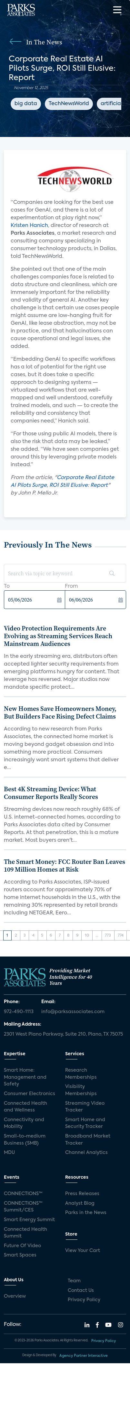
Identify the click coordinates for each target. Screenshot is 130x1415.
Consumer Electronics (29, 1094)
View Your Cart (82, 1250)
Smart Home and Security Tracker (85, 1123)
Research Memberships (81, 1074)
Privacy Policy (84, 1300)
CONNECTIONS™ (23, 1194)
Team (74, 1281)
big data (26, 103)
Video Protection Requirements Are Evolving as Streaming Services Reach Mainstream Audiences (58, 636)
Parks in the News (85, 1213)
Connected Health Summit (25, 1233)
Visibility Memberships (81, 1090)
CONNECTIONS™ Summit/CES (23, 1207)
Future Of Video (22, 1246)
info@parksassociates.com (73, 1012)
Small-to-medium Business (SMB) (24, 1140)
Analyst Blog (80, 1203)
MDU (9, 1152)
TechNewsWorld (69, 103)
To (7, 586)
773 (108, 936)
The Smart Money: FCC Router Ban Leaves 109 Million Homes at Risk (64, 865)
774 (121, 936)
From (71, 586)
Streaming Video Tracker (85, 1107)
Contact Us (81, 1290)
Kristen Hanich (29, 225)
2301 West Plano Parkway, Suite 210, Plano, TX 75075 (63, 1034)
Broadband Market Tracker (87, 1140)
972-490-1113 (19, 1012)
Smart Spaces (20, 1255)
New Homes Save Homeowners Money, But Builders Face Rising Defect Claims (60, 712)
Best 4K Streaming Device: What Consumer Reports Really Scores (51, 793)
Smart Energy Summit (29, 1220)
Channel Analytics (86, 1152)
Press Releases (82, 1194)
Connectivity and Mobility (24, 1123)
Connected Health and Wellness (25, 1107)
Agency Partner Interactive (83, 1356)
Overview (15, 1296)
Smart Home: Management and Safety (25, 1077)
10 (87, 936)
